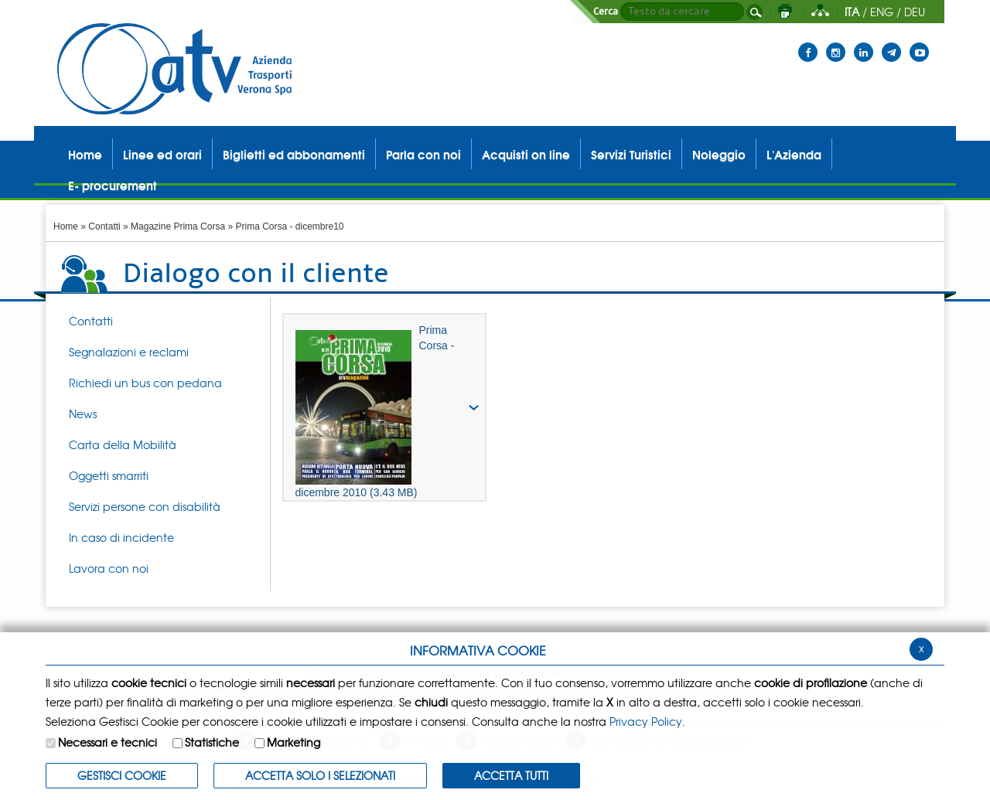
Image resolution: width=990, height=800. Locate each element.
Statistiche (212, 742)
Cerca (605, 11)
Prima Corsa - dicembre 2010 (375, 411)
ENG (881, 11)
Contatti (104, 226)
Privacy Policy (645, 721)
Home (65, 226)
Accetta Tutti (511, 775)
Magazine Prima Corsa (178, 226)
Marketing (293, 742)
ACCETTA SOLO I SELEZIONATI (320, 775)
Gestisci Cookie (121, 775)
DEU (914, 11)
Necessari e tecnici (107, 742)
